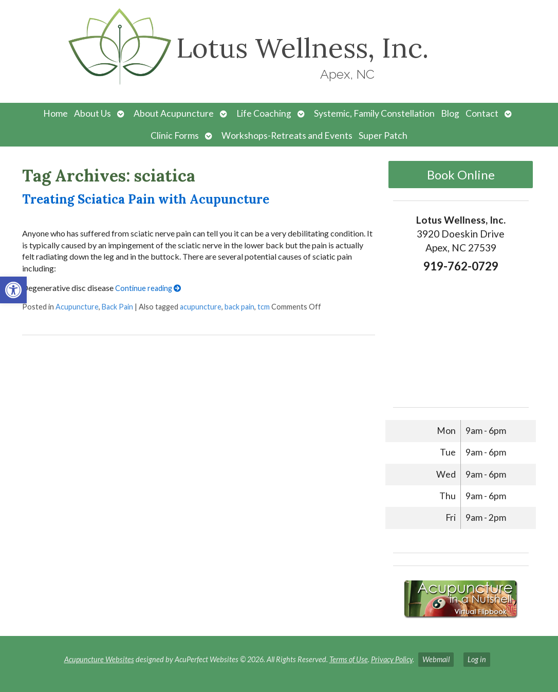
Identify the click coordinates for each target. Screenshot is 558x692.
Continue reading (148, 288)
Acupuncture (77, 306)
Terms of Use (348, 659)
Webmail (436, 659)
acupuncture (200, 306)
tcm (263, 306)
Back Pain (117, 306)
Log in (477, 659)
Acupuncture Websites (99, 659)
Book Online (461, 174)
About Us (92, 113)
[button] (13, 290)
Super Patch (383, 135)
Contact (482, 113)
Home (55, 113)
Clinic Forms (175, 135)
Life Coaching (263, 113)
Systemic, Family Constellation (374, 113)
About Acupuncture (174, 113)
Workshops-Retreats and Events (286, 135)
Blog (450, 113)
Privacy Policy (392, 659)
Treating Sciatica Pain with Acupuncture (145, 199)
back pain (239, 306)
